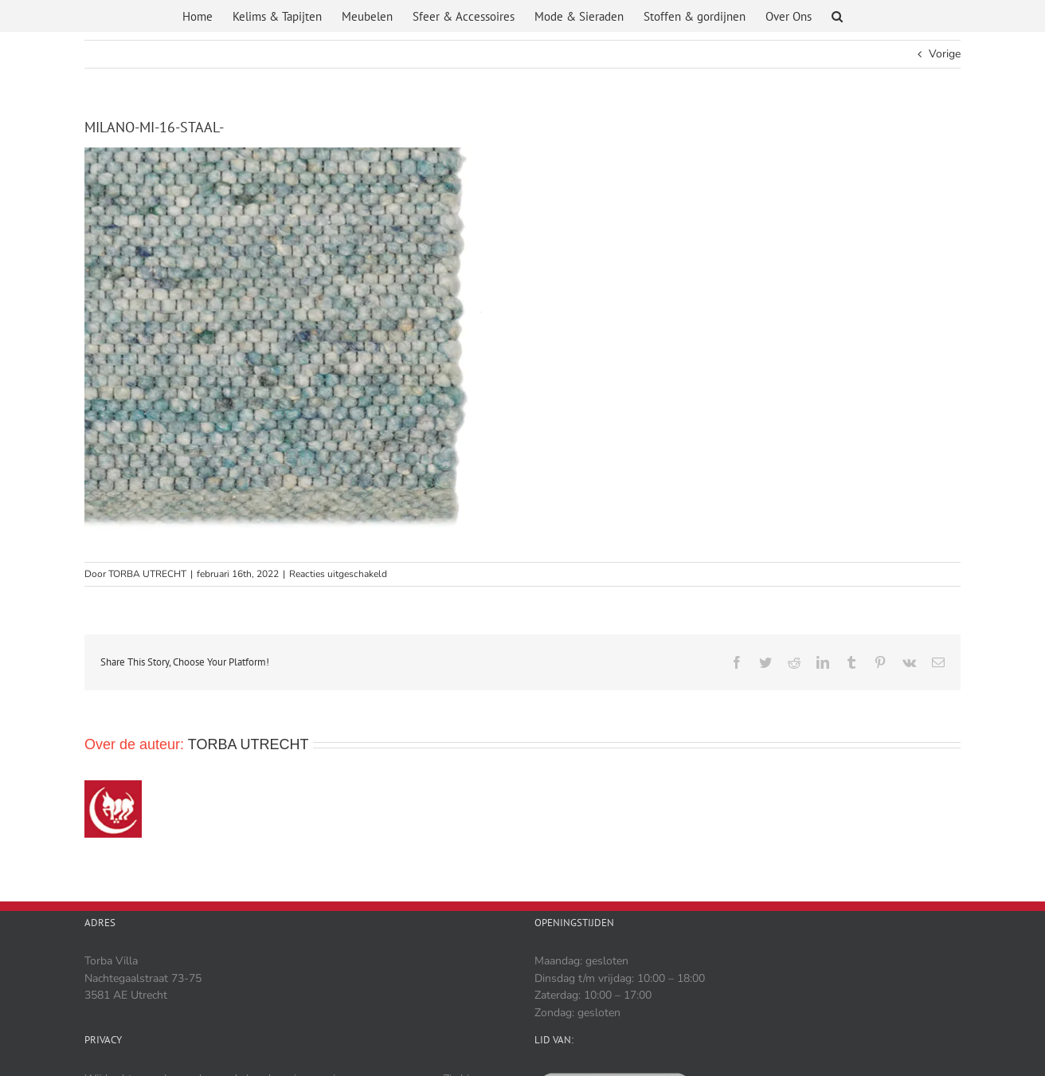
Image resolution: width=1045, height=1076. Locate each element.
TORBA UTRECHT (147, 573)
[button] (837, 18)
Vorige (945, 53)
